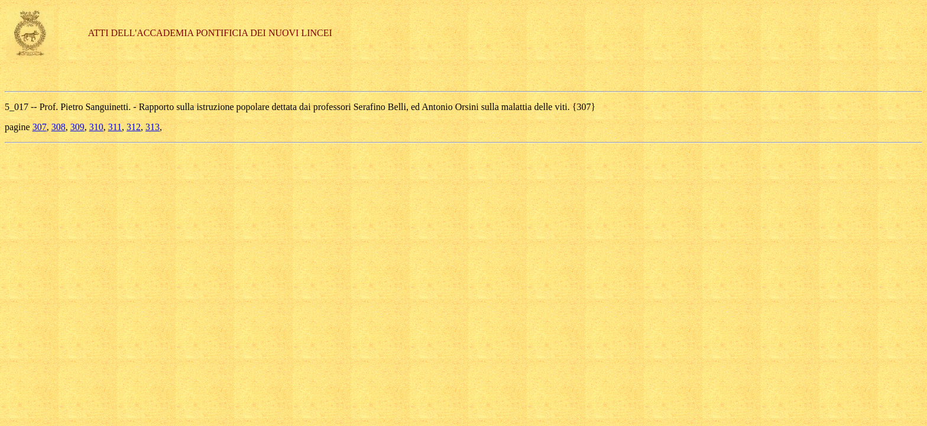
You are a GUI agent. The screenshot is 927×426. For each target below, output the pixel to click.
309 (77, 127)
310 (96, 127)
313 (152, 127)
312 (134, 127)
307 (40, 127)
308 (58, 127)
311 (115, 127)
